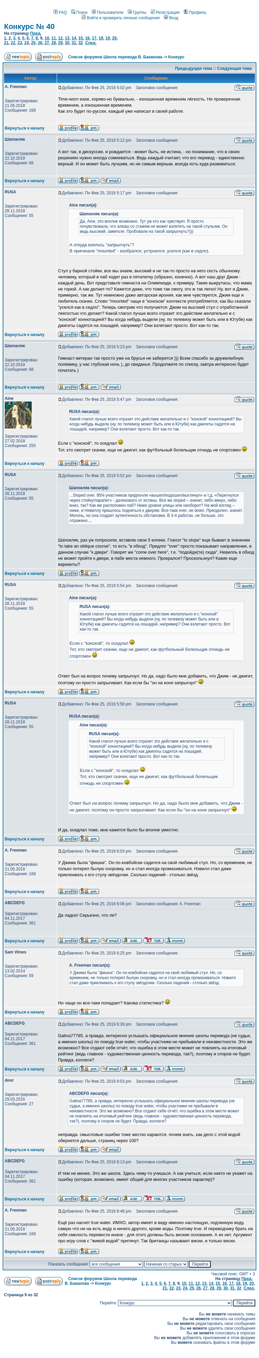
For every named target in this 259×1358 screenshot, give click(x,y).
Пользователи (107, 12)
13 (67, 38)
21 (6, 42)
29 (60, 42)
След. (90, 42)
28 (53, 42)
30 (67, 42)
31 (73, 42)
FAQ (60, 12)
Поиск (79, 12)
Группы (137, 12)
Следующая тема (234, 68)
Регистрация (165, 12)
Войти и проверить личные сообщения (121, 18)
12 (60, 38)
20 (114, 38)
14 (73, 38)
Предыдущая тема (193, 68)
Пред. (35, 33)
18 (100, 38)
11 (53, 38)
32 (80, 42)
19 (108, 38)
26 (40, 42)
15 (80, 38)
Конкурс (176, 57)
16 (87, 38)
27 (47, 42)
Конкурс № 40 (29, 26)
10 (47, 38)
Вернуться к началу (25, 128)
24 (26, 42)
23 (20, 42)
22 (13, 42)
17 (94, 38)
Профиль (195, 12)
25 (33, 42)
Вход (171, 18)
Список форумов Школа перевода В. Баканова (115, 57)
